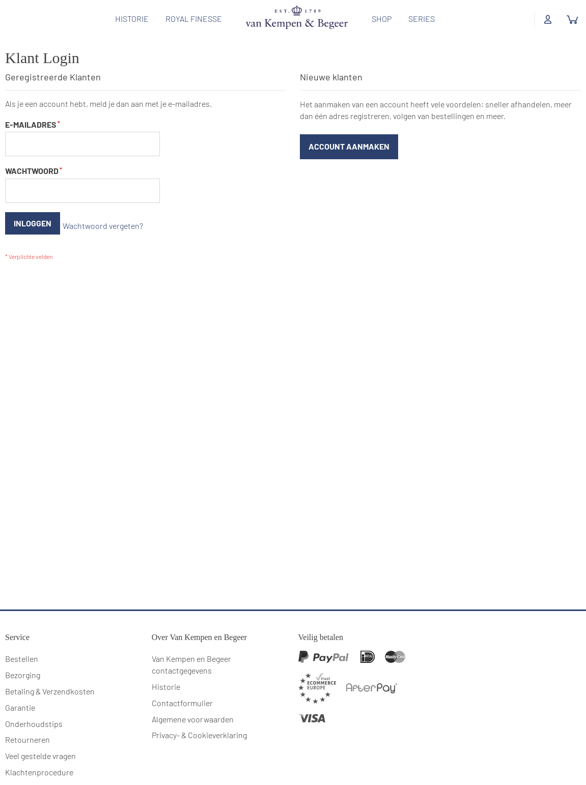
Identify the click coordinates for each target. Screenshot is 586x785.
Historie (128, 18)
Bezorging (22, 663)
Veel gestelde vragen (40, 744)
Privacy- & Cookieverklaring (199, 723)
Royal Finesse (190, 18)
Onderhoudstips (34, 711)
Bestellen (21, 647)
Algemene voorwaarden (193, 707)
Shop (378, 18)
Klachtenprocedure (39, 760)
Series (418, 18)
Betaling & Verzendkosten (50, 679)
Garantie (20, 695)
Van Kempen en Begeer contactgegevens (191, 652)
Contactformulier (182, 690)
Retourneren (27, 728)
